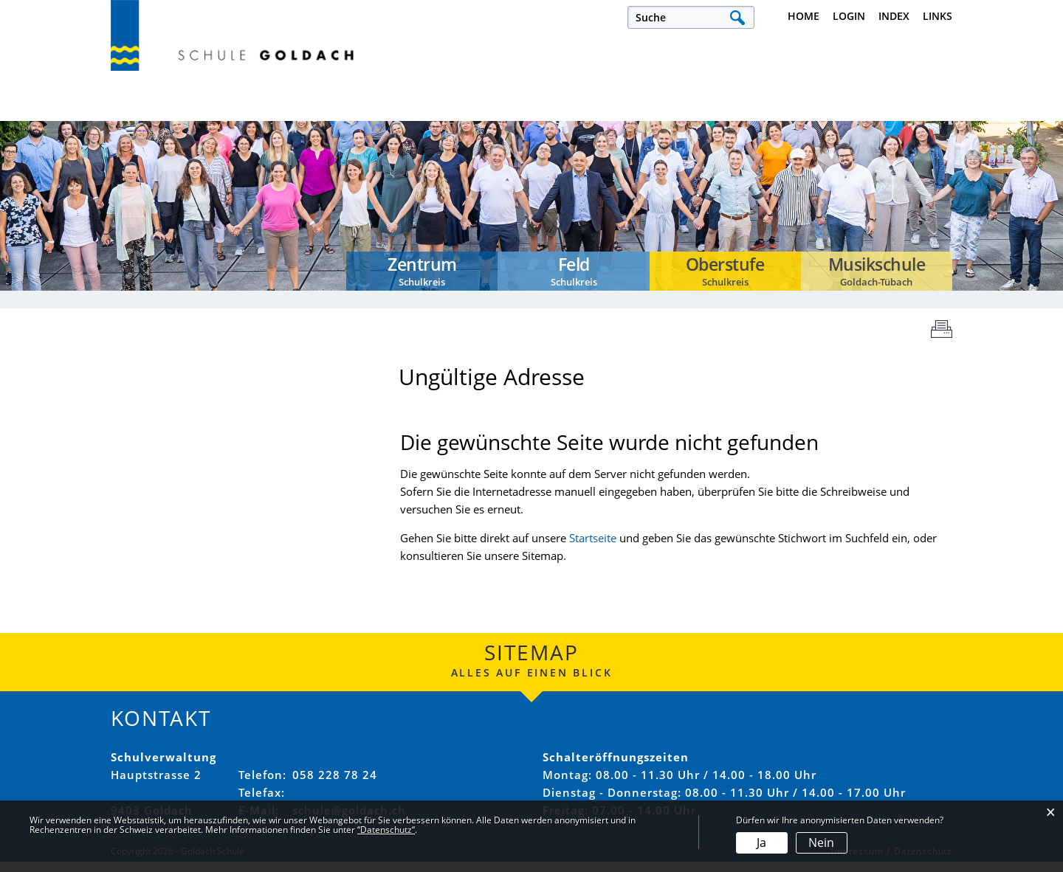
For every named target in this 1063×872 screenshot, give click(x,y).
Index (893, 16)
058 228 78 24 (334, 785)
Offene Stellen (343, 113)
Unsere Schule (495, 113)
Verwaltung (638, 113)
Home (803, 16)
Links (937, 16)
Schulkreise (775, 113)
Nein (821, 842)
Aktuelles (142, 113)
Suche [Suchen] (737, 17)
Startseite (592, 548)
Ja (761, 842)
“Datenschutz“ (386, 829)
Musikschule (911, 113)
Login (849, 16)
